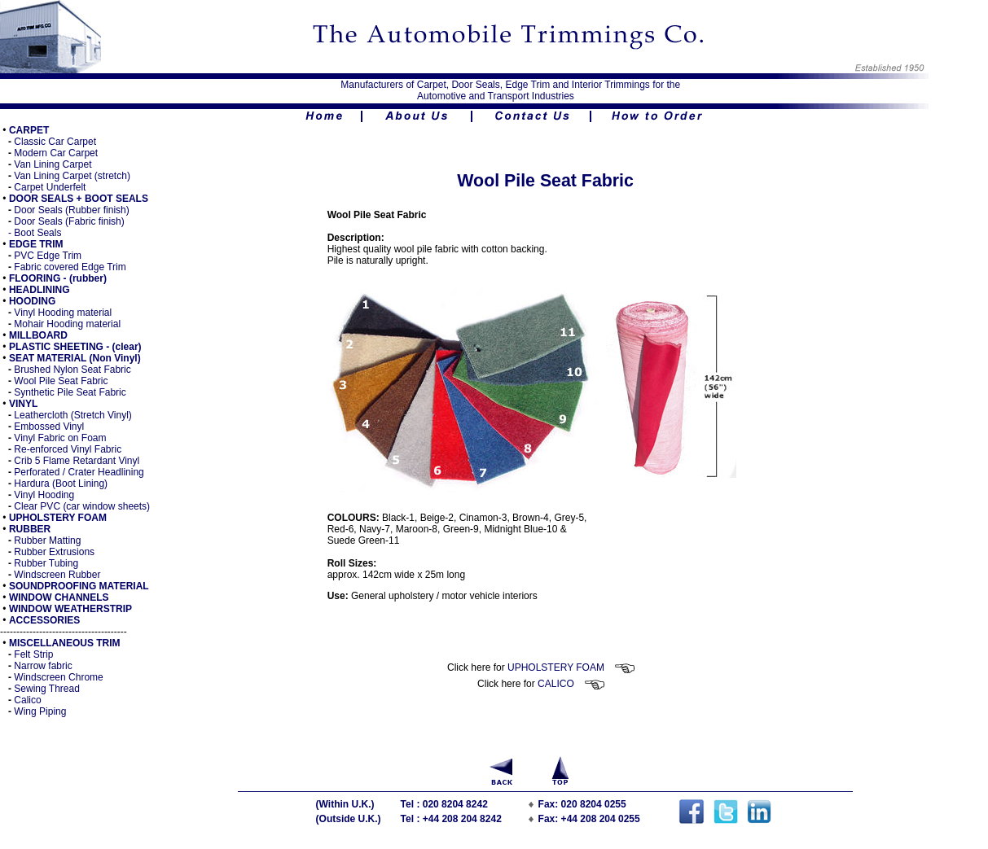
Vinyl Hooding (44, 495)
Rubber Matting (47, 540)
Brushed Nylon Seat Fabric (72, 369)
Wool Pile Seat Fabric (61, 381)
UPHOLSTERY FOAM (571, 667)
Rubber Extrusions (54, 552)
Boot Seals (37, 233)
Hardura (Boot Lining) (61, 483)
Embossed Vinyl (49, 426)
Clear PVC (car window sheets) (82, 506)
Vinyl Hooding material (63, 312)
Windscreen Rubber (57, 574)
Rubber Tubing (46, 563)
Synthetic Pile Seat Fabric (69, 392)
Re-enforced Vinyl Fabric (67, 449)
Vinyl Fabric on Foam (60, 438)
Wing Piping (40, 711)
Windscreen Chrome (58, 677)
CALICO (571, 683)
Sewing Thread (47, 688)
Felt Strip (33, 654)
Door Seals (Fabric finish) (69, 221)
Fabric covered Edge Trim (69, 267)
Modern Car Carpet (56, 153)
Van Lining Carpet (52, 164)
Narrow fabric (43, 666)
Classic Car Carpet (55, 141)
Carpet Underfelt (50, 187)
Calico (27, 700)
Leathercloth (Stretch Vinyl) (71, 415)
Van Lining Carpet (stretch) (72, 176)
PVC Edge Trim (47, 255)
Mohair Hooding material (67, 324)
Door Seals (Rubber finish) (71, 210)
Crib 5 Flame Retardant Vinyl (76, 460)
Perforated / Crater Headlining (78, 472)
